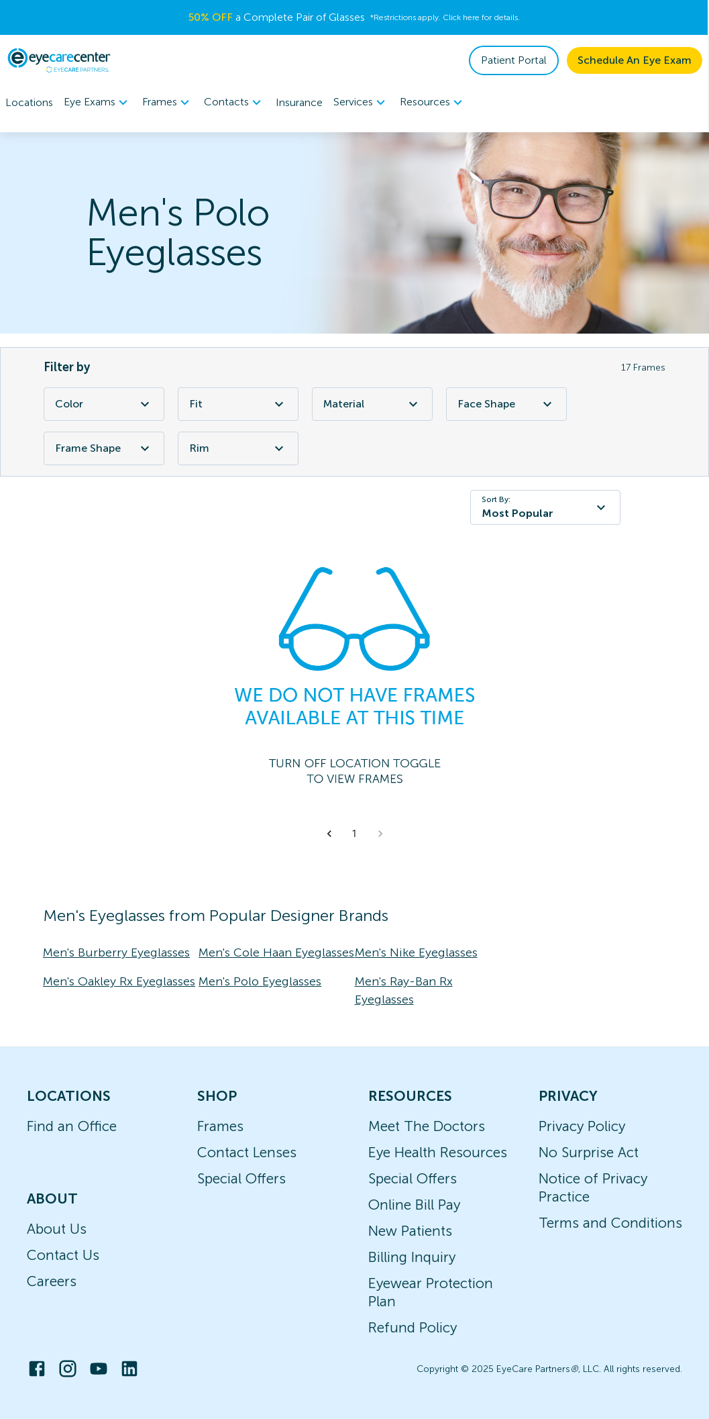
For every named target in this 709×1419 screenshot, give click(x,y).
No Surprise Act (589, 1152)
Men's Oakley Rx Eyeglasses (119, 981)
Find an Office (72, 1126)
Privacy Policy (582, 1126)
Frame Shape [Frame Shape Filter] (104, 448)
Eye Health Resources (437, 1152)
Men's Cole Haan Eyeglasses (276, 952)
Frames (220, 1126)
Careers (51, 1281)
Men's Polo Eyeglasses (260, 981)
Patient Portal (515, 60)
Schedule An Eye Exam (636, 60)
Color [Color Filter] (104, 404)
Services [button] (361, 103)
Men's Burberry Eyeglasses (116, 952)
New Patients (410, 1230)
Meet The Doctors (426, 1126)
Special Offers (241, 1178)
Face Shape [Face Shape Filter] (506, 404)
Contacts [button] (234, 103)
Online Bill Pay (414, 1204)
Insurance (299, 102)
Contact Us (63, 1254)
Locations (29, 102)
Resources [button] (433, 103)
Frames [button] (167, 103)
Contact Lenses (246, 1152)
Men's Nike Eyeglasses (416, 952)
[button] (329, 833)
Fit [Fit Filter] (238, 404)
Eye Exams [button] (97, 103)
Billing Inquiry (411, 1257)
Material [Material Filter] (372, 404)
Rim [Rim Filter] (238, 448)
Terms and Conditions (610, 1222)
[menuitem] (97, 102)
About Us (57, 1228)
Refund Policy (412, 1327)
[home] (59, 60)
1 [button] (355, 833)
